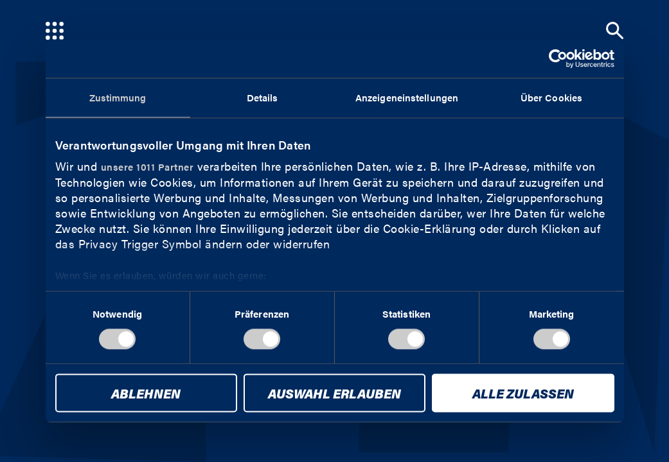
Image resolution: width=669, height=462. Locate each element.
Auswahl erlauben (334, 393)
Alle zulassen (523, 393)
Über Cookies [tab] (551, 97)
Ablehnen (146, 393)
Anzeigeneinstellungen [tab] (406, 97)
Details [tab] (262, 97)
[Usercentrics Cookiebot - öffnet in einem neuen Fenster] (558, 58)
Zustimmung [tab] (118, 97)
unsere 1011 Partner (147, 166)
